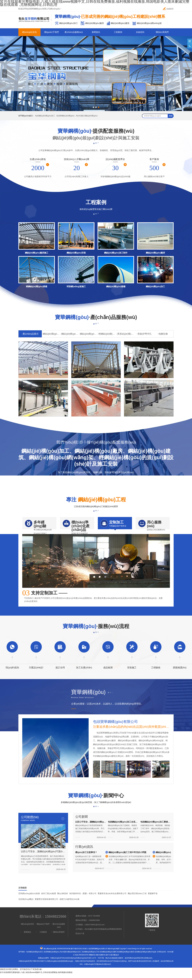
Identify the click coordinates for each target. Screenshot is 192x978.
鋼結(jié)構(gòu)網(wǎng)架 (89, 334)
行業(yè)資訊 (84, 851)
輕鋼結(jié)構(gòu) (107, 334)
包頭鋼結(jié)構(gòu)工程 (90, 956)
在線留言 (168, 8)
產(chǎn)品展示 (31, 334)
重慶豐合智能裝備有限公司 (46, 903)
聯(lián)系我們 (162, 32)
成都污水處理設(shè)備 (69, 903)
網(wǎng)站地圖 (113, 953)
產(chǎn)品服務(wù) (74, 32)
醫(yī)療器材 (62, 897)
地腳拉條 (163, 334)
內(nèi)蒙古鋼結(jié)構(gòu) (87, 116)
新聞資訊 (96, 32)
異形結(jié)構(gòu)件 (126, 334)
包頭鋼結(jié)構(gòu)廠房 (108, 956)
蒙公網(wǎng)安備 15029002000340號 (57, 953)
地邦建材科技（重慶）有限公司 (82, 897)
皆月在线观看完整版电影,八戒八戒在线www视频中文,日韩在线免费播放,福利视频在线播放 (36, 976)
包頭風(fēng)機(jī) (26, 903)
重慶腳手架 (153, 897)
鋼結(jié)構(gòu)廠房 (70, 334)
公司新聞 (81, 821)
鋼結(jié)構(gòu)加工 (51, 334)
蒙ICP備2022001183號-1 (79, 953)
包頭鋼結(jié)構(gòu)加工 (45, 116)
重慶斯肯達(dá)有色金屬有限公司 (112, 897)
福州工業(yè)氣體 (48, 897)
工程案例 (118, 32)
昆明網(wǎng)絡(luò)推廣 (29, 897)
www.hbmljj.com (133, 953)
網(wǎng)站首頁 (29, 32)
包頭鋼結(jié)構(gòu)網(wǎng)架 (145, 956)
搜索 (171, 116)
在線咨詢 (140, 32)
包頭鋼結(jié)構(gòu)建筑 (125, 956)
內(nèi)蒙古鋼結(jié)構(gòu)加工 (71, 956)
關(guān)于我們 (51, 32)
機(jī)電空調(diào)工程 (137, 897)
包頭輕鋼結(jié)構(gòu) (65, 116)
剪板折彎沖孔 (145, 334)
